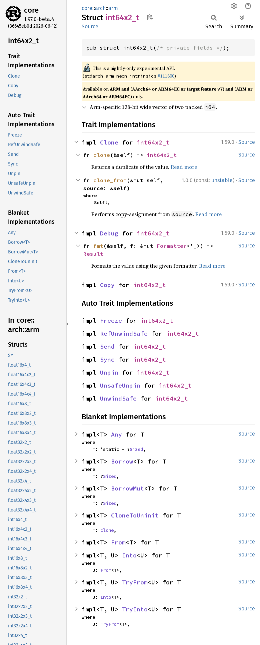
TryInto (135, 609)
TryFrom (135, 582)
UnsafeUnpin (120, 385)
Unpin (109, 372)
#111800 (165, 76)
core (31, 10)
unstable (222, 180)
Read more (184, 166)
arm (113, 8)
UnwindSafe (118, 398)
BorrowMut (127, 488)
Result (93, 253)
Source (90, 26)
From (118, 542)
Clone (109, 142)
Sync (107, 359)
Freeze (111, 320)
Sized (136, 449)
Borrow (122, 461)
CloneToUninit (135, 515)
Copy (107, 285)
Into (129, 555)
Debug (109, 233)
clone (101, 155)
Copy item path (149, 17)
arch (100, 8)
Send (107, 346)
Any (116, 434)
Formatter (172, 245)
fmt (98, 245)
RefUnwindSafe (124, 333)
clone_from (110, 180)
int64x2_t (153, 142)
